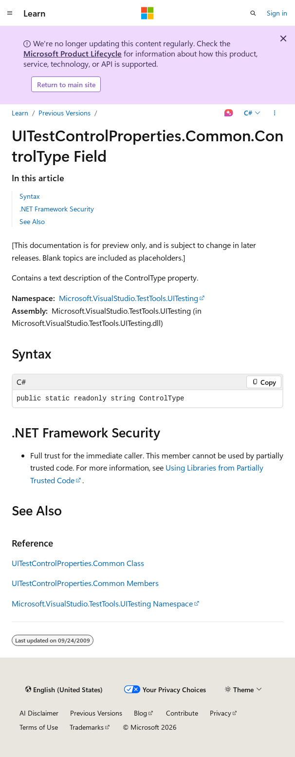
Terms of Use (38, 727)
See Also (32, 221)
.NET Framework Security (56, 208)
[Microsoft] (147, 13)
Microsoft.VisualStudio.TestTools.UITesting (128, 298)
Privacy (220, 713)
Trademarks (87, 727)
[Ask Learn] (229, 113)
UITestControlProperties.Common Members (85, 583)
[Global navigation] (9, 13)
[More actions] (274, 113)
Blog (140, 713)
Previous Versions (64, 112)
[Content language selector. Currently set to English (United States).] (64, 689)
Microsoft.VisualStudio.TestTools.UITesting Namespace (102, 603)
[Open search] (253, 13)
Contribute (182, 713)
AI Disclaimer (38, 713)
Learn (20, 112)
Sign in (277, 13)
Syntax (29, 196)
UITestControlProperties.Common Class (78, 563)
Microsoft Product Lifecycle (72, 53)
